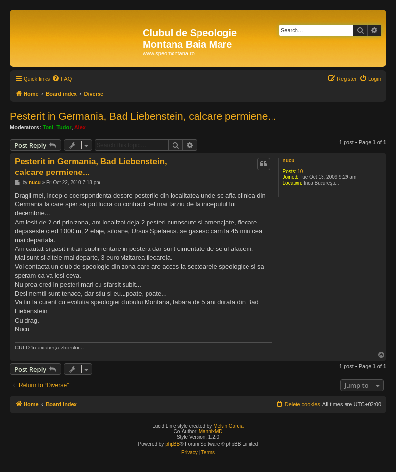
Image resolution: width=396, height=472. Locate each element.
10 (300, 171)
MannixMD (211, 431)
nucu (289, 160)
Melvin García (228, 426)
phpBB (172, 444)
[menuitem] (62, 79)
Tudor (63, 127)
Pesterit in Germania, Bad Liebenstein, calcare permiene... (143, 116)
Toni (48, 127)
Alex (80, 127)
